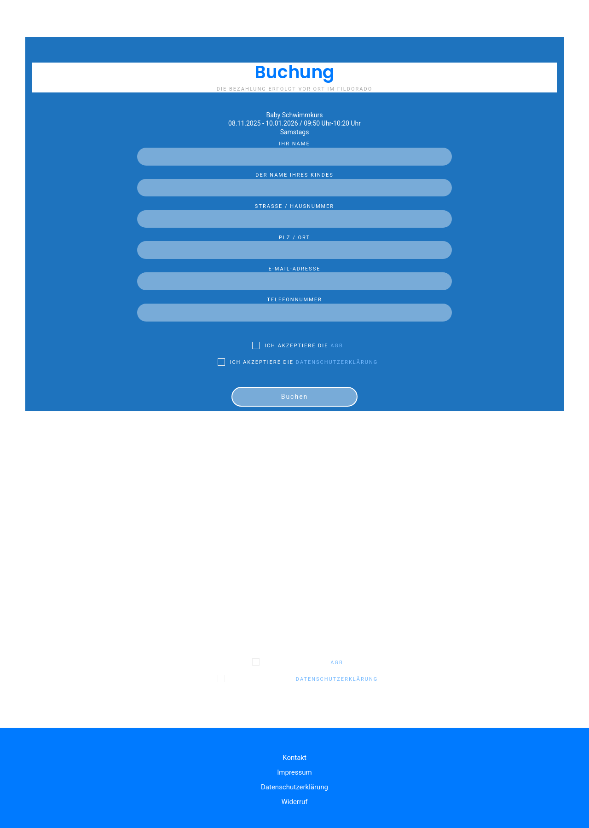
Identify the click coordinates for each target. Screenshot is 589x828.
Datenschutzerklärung (337, 362)
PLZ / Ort (294, 244)
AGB (336, 346)
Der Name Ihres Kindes (294, 181)
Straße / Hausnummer (294, 213)
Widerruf (294, 802)
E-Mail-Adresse (294, 275)
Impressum (294, 772)
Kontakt (294, 757)
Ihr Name (294, 150)
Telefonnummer (294, 306)
